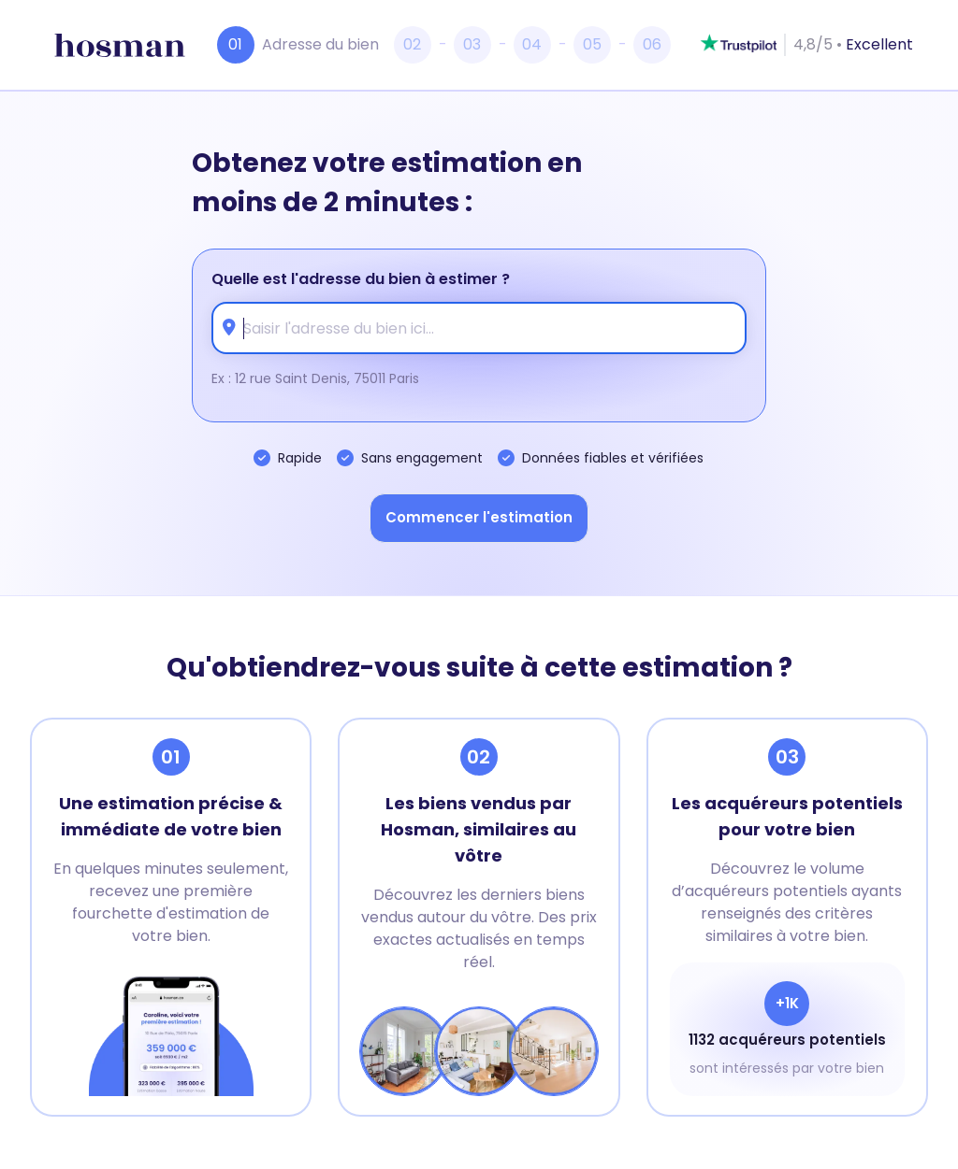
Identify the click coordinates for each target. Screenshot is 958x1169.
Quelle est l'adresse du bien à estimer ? (360, 279)
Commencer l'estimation (479, 517)
